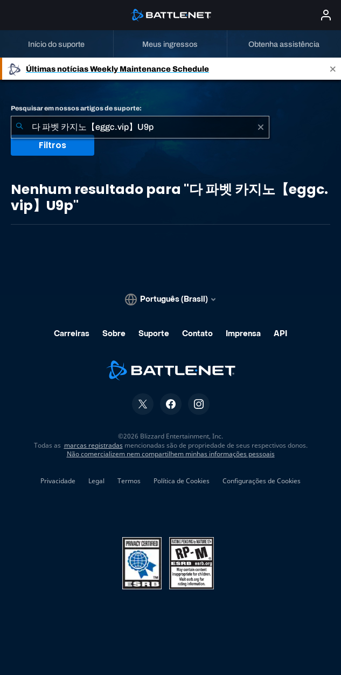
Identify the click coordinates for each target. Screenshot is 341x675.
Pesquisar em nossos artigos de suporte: (76, 108)
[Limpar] (260, 127)
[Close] (333, 69)
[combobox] (140, 127)
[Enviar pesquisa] (19, 127)
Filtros (52, 145)
